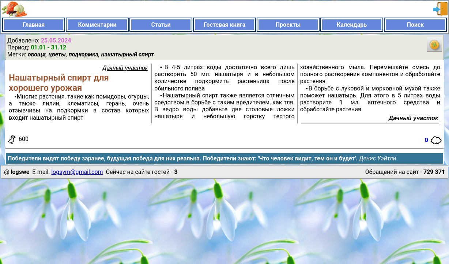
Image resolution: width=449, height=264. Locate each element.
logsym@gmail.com (77, 171)
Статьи (160, 24)
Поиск (415, 24)
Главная (34, 24)
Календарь (352, 24)
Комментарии (97, 24)
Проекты (288, 24)
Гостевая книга (224, 24)
